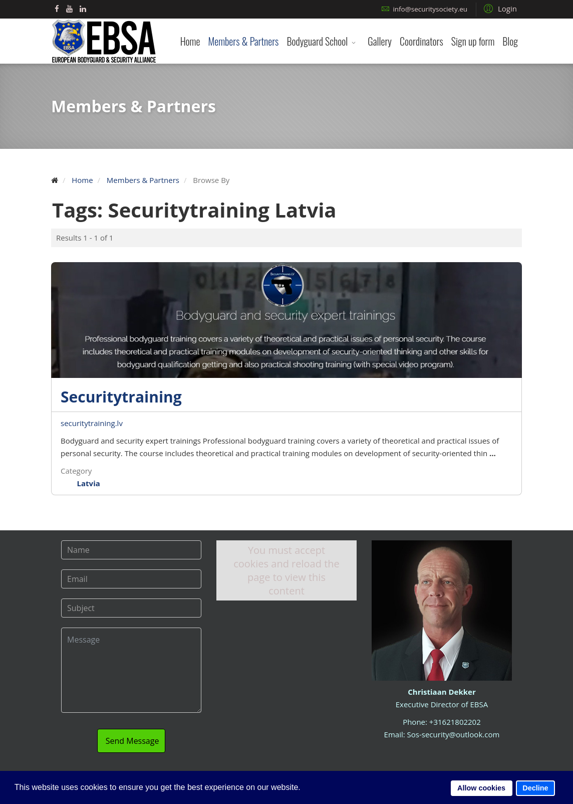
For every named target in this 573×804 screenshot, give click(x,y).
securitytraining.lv (92, 423)
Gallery (380, 41)
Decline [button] (535, 788)
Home (190, 41)
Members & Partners (243, 41)
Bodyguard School (317, 41)
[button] (499, 8)
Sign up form (472, 41)
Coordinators (421, 41)
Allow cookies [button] (481, 788)
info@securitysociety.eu (430, 9)
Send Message (131, 731)
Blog (510, 41)
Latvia (88, 483)
